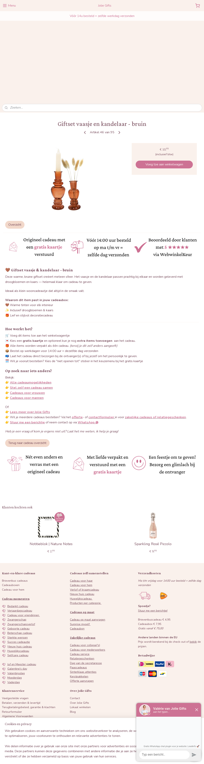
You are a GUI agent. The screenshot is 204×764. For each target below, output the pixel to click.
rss (84, 756)
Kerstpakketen (79, 631)
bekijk (193, 597)
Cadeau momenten (15, 553)
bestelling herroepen (97, 756)
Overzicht (14, 179)
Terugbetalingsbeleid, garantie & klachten (28, 662)
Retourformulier (12, 667)
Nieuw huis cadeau (20, 601)
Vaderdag (13, 637)
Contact (75, 653)
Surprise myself (80, 579)
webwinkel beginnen (119, 756)
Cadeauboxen (11, 540)
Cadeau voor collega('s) (85, 600)
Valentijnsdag (16, 628)
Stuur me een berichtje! (153, 565)
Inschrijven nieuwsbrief (20, 732)
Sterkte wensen (17, 592)
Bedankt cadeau (17, 561)
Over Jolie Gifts (79, 658)
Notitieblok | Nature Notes (51, 499)
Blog (73, 667)
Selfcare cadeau (17, 610)
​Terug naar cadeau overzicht (27, 398)
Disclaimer (8, 680)
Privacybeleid (10, 676)
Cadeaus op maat (82, 567)
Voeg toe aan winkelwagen (164, 119)
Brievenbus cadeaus (15, 536)
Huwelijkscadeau (18, 606)
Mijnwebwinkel (150, 756)
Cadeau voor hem (13, 545)
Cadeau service (79, 609)
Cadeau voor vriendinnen (23, 570)
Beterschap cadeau (19, 588)
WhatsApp (93, 688)
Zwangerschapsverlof (21, 579)
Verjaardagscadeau (19, 566)
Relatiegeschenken (82, 613)
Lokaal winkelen (80, 662)
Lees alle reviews (85, 737)
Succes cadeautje (18, 597)
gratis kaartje (33, 296)
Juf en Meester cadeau (21, 619)
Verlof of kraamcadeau (84, 545)
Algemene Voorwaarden (17, 671)
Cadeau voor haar (81, 536)
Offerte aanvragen (82, 636)
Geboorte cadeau (18, 583)
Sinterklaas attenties (83, 627)
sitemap (77, 756)
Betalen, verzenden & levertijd (21, 658)
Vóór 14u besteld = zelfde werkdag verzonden (102, 16)
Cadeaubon (77, 583)
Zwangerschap (16, 574)
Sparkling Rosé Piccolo (153, 499)
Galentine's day (17, 624)
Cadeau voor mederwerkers (87, 605)
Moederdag (14, 633)
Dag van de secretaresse (86, 618)
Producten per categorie (85, 558)
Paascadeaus (78, 622)
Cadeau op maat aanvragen (87, 574)
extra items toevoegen (95, 296)
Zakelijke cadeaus (82, 592)
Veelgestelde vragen (15, 653)
